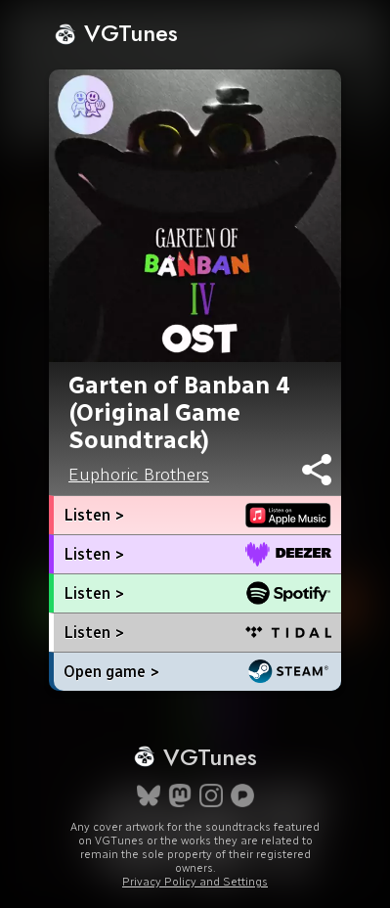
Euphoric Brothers (138, 474)
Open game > (111, 671)
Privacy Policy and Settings (195, 881)
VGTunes (116, 33)
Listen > (94, 515)
